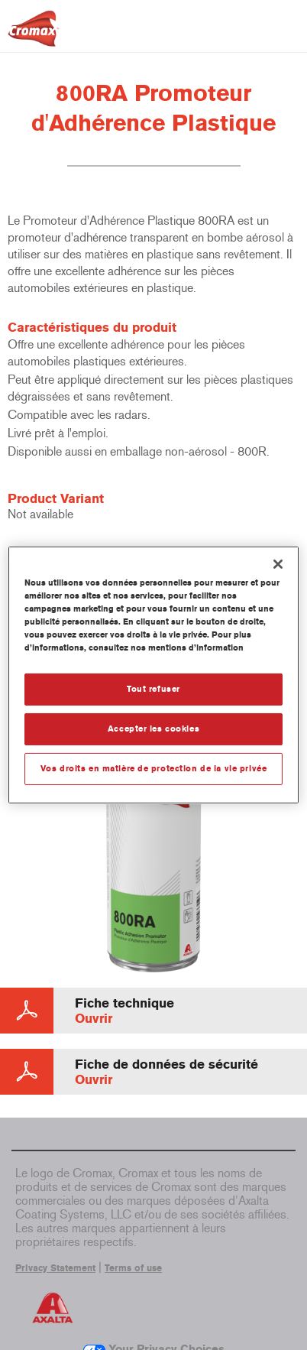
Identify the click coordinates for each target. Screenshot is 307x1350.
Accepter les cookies (153, 728)
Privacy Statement (55, 1268)
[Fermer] (278, 564)
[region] (153, 675)
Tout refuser (153, 688)
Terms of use (133, 1268)
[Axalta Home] (34, 35)
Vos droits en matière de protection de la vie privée (153, 768)
